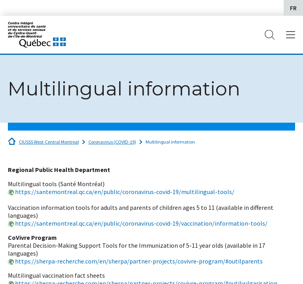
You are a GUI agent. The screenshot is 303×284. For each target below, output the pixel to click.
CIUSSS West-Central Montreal (49, 142)
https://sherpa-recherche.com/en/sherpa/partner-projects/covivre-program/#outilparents (139, 261)
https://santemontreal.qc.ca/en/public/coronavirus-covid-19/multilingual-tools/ (124, 192)
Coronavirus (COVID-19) (112, 142)
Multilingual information (170, 142)
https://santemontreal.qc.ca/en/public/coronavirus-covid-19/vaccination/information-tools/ (141, 223)
